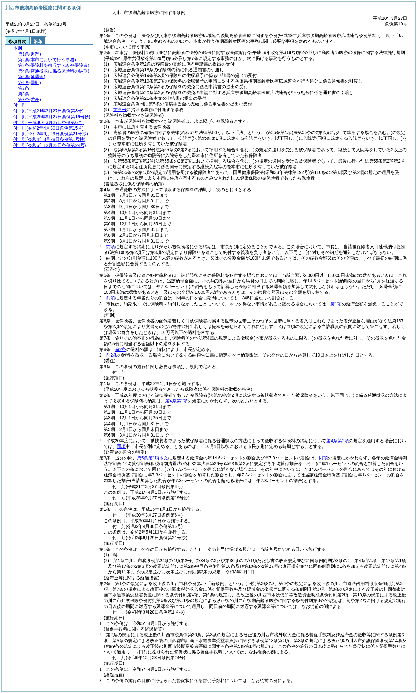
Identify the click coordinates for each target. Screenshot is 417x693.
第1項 (336, 303)
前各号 (120, 109)
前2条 (120, 349)
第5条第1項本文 (152, 457)
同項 (121, 446)
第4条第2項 (337, 440)
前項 (110, 246)
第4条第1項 (176, 400)
